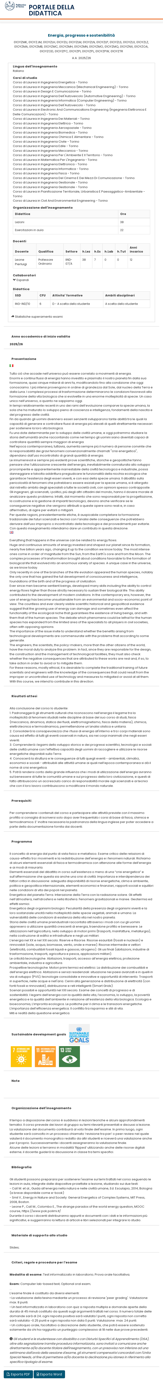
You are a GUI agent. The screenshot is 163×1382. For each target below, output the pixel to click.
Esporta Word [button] (49, 1374)
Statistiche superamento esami (39, 316)
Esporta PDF (18, 1374)
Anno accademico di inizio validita (40, 336)
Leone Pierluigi (21, 261)
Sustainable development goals (38, 1034)
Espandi (21, 280)
